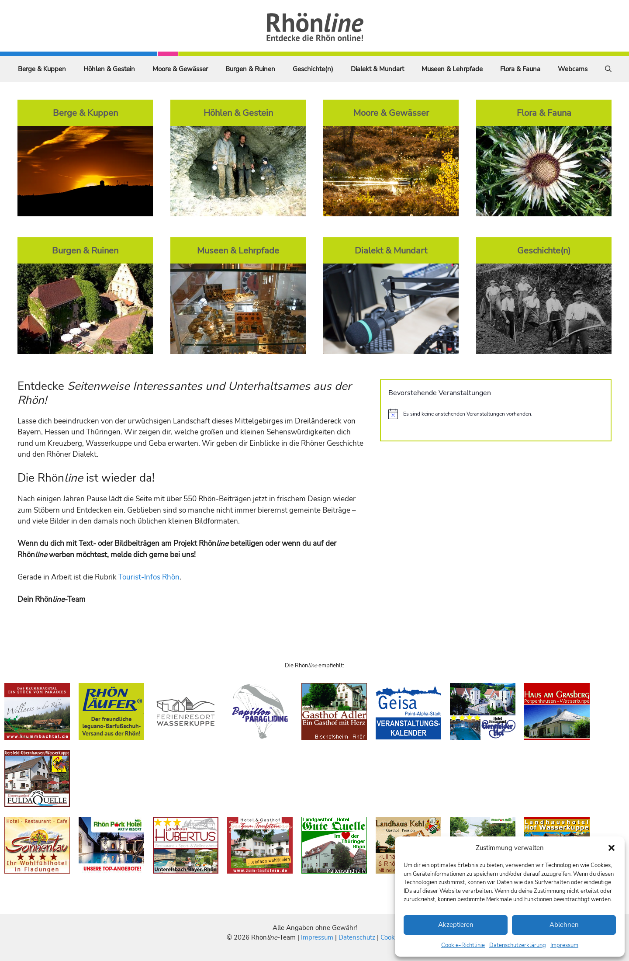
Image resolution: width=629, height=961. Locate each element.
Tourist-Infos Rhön (149, 577)
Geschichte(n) (313, 69)
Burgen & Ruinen (250, 69)
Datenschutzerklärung (517, 945)
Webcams (573, 69)
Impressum (564, 945)
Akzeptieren (455, 924)
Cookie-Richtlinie (463, 945)
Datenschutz (357, 937)
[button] (611, 847)
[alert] (495, 414)
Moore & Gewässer (180, 69)
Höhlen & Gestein (109, 69)
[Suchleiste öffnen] (608, 69)
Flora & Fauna (520, 69)
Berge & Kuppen (42, 69)
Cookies (391, 937)
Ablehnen (564, 924)
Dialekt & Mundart (377, 69)
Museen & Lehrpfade (452, 69)
